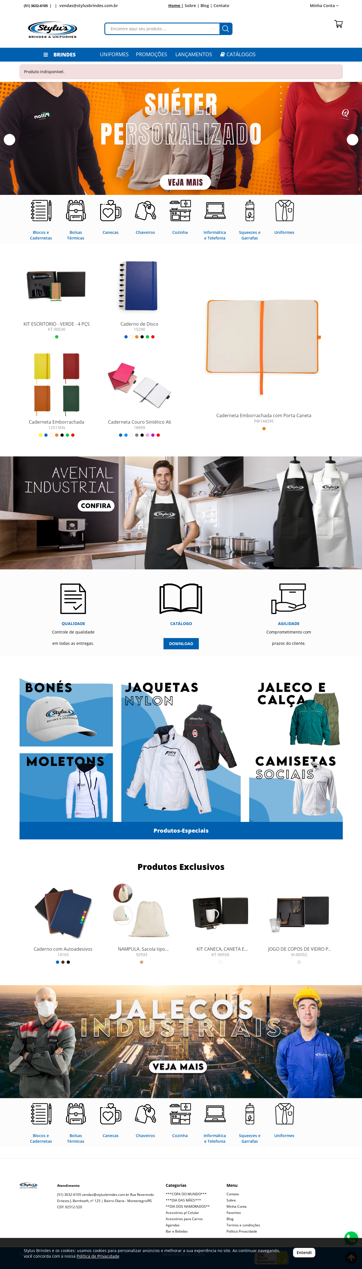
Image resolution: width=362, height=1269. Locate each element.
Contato (221, 5)
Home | (176, 5)
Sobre (231, 1200)
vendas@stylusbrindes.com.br (88, 5)
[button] (9, 139)
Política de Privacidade (98, 1256)
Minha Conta (324, 5)
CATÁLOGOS (238, 54)
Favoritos (234, 1212)
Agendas (173, 1225)
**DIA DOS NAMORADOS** (188, 1206)
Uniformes (114, 54)
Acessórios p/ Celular (182, 1212)
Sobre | (192, 5)
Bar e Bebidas (177, 1231)
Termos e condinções (243, 1225)
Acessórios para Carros (184, 1218)
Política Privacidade (242, 1231)
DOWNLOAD (181, 643)
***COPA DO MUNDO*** (186, 1194)
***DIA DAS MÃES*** (183, 1200)
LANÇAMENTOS (193, 54)
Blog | (206, 5)
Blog (230, 1218)
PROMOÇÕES (151, 54)
